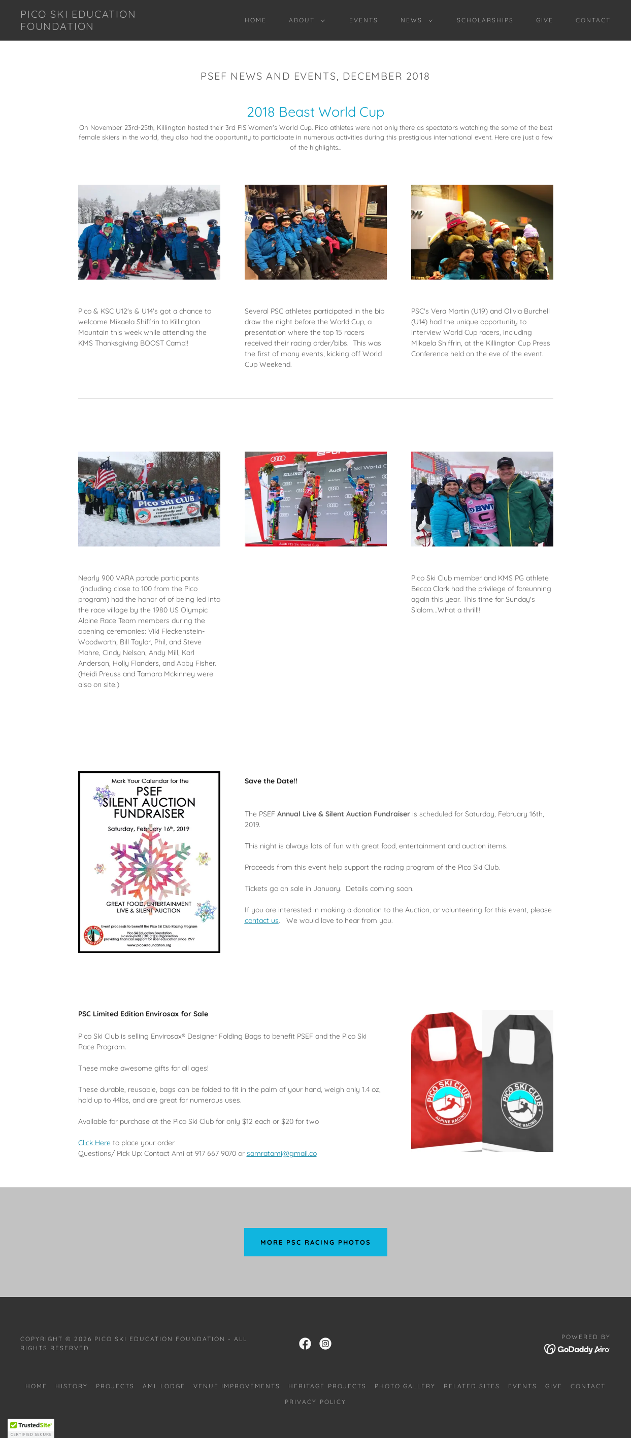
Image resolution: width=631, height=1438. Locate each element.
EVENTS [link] (363, 20)
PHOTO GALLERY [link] (405, 1386)
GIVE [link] (544, 20)
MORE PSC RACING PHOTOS (315, 1242)
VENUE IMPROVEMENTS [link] (236, 1386)
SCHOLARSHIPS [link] (485, 20)
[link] (100, 27)
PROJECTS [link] (115, 1386)
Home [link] (256, 20)
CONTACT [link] (593, 20)
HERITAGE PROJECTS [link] (327, 1386)
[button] (305, 20)
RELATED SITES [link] (472, 1386)
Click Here (94, 1142)
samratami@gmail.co (282, 1153)
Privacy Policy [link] (315, 1402)
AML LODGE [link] (164, 1386)
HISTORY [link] (71, 1386)
